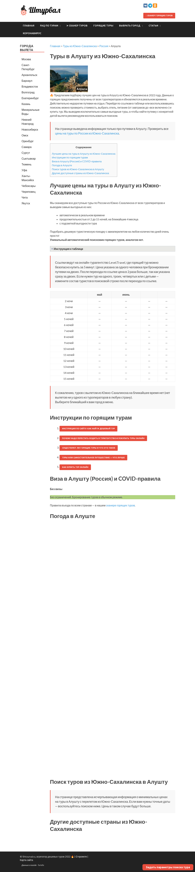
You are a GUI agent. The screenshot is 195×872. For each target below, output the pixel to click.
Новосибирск (30, 129)
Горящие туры (103, 25)
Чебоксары (29, 185)
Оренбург (28, 141)
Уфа (24, 170)
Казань (26, 103)
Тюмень (27, 164)
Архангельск (29, 74)
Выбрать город (129, 25)
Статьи (153, 25)
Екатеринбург (30, 98)
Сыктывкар (29, 158)
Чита (25, 197)
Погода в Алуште (62, 165)
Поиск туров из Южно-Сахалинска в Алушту (78, 169)
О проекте (81, 856)
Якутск (26, 203)
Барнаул (27, 80)
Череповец (28, 191)
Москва (26, 59)
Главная (28, 25)
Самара (27, 146)
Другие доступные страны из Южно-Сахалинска (80, 173)
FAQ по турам (49, 25)
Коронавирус (32, 33)
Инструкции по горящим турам (70, 157)
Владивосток (30, 86)
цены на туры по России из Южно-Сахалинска (87, 133)
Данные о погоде (29, 865)
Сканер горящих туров (159, 16)
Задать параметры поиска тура (168, 867)
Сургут (26, 152)
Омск (25, 135)
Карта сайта (26, 860)
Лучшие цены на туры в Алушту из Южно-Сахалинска (83, 153)
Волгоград (28, 92)
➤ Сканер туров (77, 25)
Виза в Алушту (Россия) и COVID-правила (77, 161)
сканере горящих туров (120, 505)
